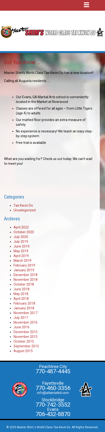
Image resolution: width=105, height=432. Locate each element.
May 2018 (21, 294)
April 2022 (21, 227)
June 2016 (21, 327)
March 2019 (22, 260)
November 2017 (26, 313)
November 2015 (26, 337)
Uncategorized (25, 210)
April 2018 (21, 299)
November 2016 (26, 322)
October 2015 (24, 341)
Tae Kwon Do (23, 205)
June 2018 (21, 289)
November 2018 (26, 280)
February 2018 (24, 303)
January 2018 (24, 308)
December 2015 (26, 332)
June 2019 (21, 246)
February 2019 (24, 265)
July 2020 (21, 237)
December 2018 (26, 275)
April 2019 (21, 256)
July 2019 (21, 241)
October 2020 (24, 232)
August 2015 (23, 351)
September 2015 (26, 346)
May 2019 (21, 251)
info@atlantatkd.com (53, 393)
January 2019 (24, 270)
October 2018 (24, 284)
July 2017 (21, 318)
